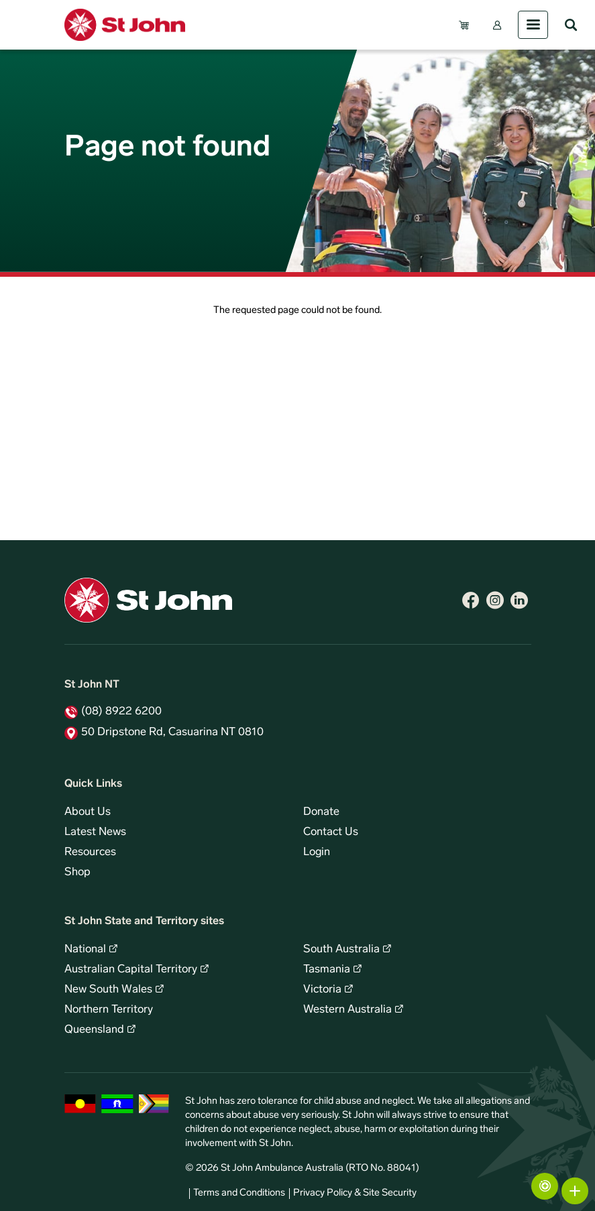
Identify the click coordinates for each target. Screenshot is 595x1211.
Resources (90, 852)
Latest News (95, 832)
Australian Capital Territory (130, 969)
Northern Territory (108, 1010)
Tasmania (326, 969)
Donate (321, 812)
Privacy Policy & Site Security (355, 1193)
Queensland (94, 1030)
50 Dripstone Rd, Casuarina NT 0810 (172, 732)
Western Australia (347, 1010)
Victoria (322, 989)
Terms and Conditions (239, 1193)
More (574, 1190)
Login (316, 852)
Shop (77, 872)
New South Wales (108, 989)
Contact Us (330, 832)
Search (571, 24)
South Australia (341, 949)
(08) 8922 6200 (121, 711)
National (85, 949)
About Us (87, 812)
